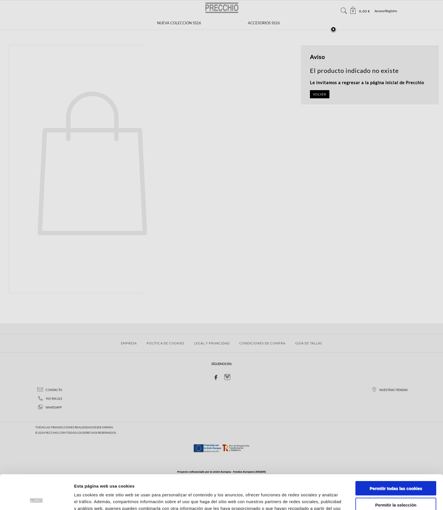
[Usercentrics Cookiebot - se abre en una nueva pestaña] (36, 499)
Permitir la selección (395, 470)
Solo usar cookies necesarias (395, 486)
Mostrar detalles (303, 498)
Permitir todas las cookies (396, 453)
